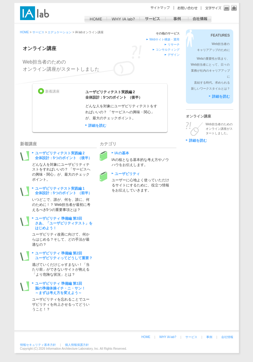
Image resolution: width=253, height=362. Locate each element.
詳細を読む (97, 125)
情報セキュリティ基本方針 (38, 344)
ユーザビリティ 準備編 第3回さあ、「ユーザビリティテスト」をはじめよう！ (64, 223)
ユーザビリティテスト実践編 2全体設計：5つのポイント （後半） (63, 155)
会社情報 (227, 337)
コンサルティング (168, 49)
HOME (145, 337)
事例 (209, 337)
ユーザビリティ (127, 174)
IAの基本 (122, 153)
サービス (191, 337)
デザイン (174, 54)
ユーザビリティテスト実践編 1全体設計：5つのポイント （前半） (63, 190)
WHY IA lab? (167, 337)
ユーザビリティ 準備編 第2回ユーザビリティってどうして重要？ (64, 255)
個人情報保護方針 (77, 344)
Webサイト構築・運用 (164, 39)
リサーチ (174, 44)
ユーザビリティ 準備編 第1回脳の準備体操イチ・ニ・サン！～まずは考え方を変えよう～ (60, 288)
